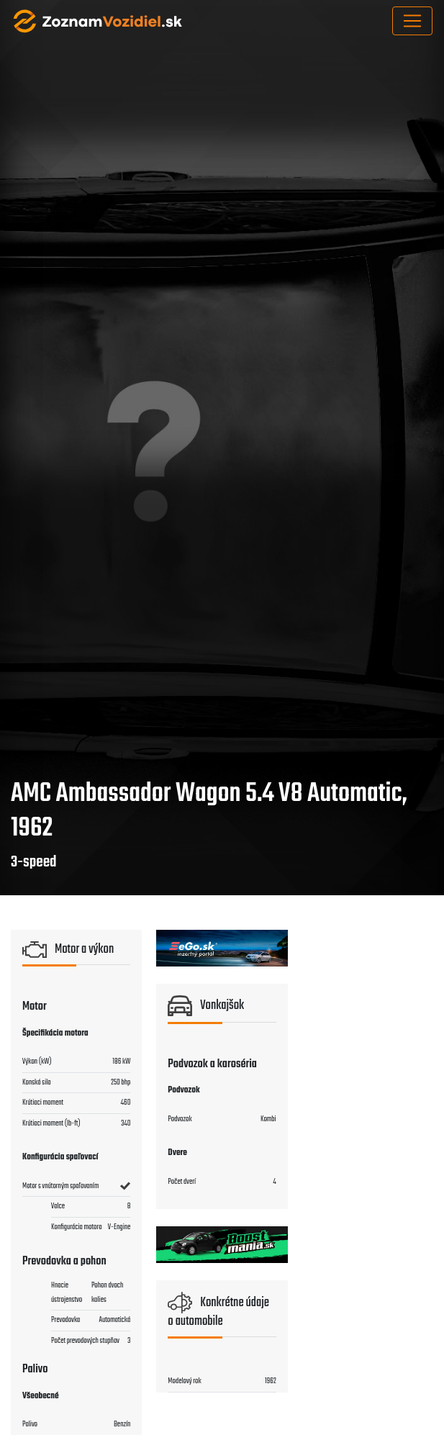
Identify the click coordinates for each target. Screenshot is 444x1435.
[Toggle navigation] (412, 20)
